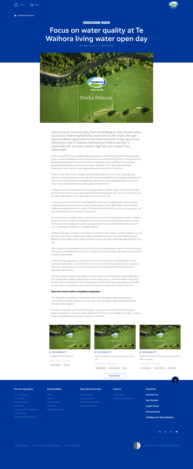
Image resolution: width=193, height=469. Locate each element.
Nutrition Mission (86, 395)
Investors (151, 389)
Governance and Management (26, 409)
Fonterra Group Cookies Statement (46, 445)
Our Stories (152, 400)
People (50, 398)
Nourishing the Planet (88, 406)
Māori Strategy (20, 413)
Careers (117, 389)
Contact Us (152, 395)
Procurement (153, 412)
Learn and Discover (87, 398)
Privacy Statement (21, 445)
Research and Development (25, 417)
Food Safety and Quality (89, 402)
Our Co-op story (20, 395)
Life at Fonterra (119, 395)
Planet (49, 395)
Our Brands (18, 406)
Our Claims (51, 406)
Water (105, 23)
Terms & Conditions (72, 445)
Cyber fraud (152, 406)
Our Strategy (19, 398)
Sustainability (91, 23)
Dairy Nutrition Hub (90, 389)
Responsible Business (55, 409)
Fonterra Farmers (20, 402)
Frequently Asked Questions (124, 398)
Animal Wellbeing (54, 402)
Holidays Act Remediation (160, 417)
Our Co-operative (23, 389)
